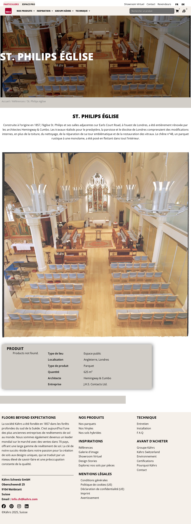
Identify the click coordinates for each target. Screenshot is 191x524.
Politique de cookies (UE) (94, 484)
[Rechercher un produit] (152, 11)
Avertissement (88, 497)
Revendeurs (164, 4)
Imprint (83, 493)
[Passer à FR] (177, 4)
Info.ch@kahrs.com (24, 499)
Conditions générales (92, 480)
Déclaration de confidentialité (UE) (100, 489)
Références (18, 101)
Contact (151, 4)
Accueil (6, 101)
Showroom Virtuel (134, 4)
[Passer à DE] (183, 4)
